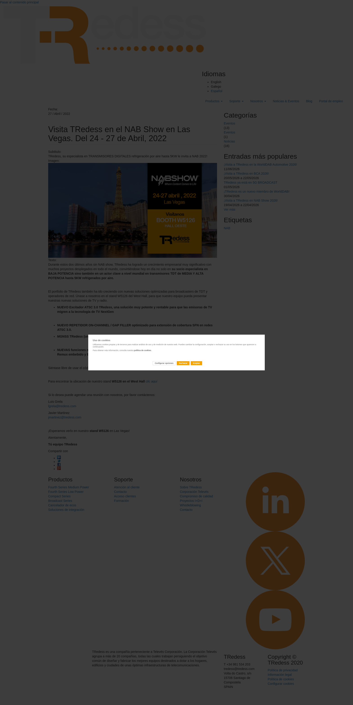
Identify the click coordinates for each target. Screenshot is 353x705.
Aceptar (196, 363)
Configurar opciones (164, 363)
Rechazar (183, 363)
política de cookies (142, 350)
